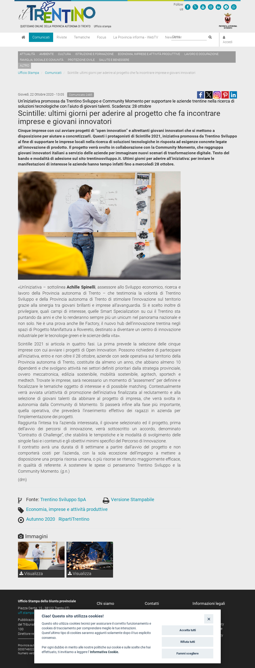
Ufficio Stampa (28, 73)
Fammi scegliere (187, 653)
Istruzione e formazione (94, 54)
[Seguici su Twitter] (195, 7)
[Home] (23, 37)
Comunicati (41, 37)
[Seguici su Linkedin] (218, 7)
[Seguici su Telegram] (226, 7)
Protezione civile (81, 60)
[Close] (208, 618)
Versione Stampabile (132, 499)
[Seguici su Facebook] (187, 7)
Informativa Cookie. (104, 652)
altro (24, 65)
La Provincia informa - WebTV (135, 37)
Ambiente (46, 54)
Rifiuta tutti (187, 642)
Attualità (27, 54)
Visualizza (31, 573)
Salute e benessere (114, 60)
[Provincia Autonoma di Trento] (228, 20)
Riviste (62, 37)
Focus (101, 37)
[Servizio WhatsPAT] (234, 7)
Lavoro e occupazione (201, 54)
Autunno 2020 (40, 519)
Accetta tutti (187, 630)
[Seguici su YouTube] (203, 7)
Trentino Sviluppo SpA (63, 499)
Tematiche (82, 37)
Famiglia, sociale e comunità (41, 60)
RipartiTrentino (74, 519)
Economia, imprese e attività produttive (149, 54)
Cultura (64, 54)
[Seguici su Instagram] (210, 7)
